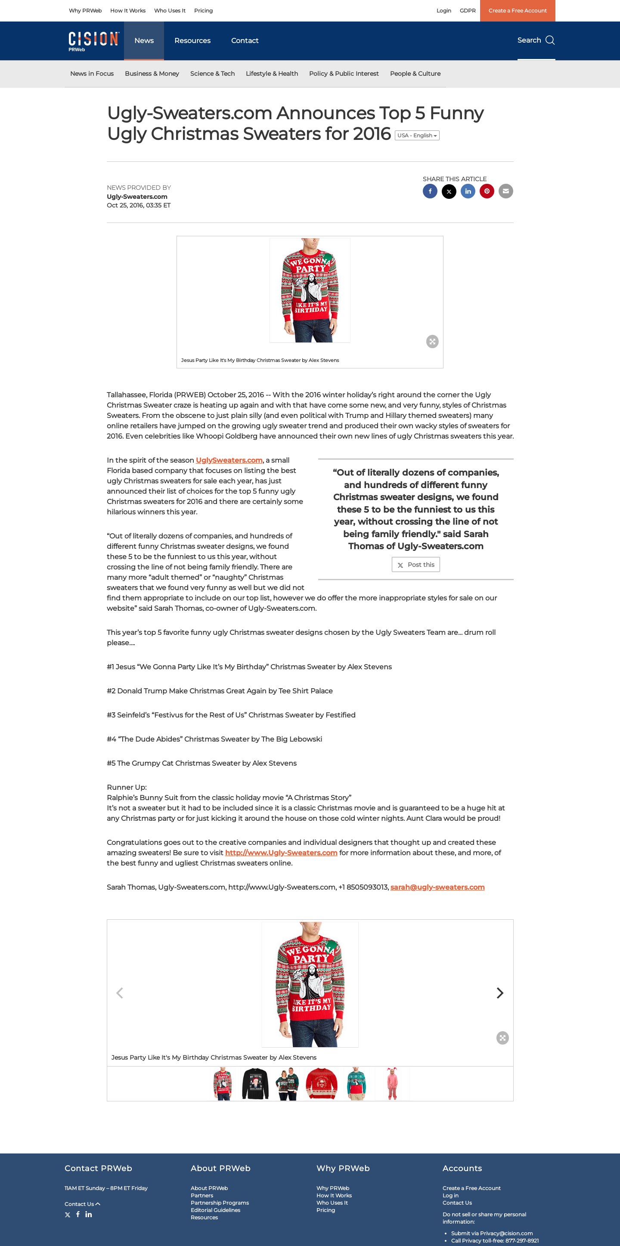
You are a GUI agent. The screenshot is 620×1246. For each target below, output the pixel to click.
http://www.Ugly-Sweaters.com (281, 853)
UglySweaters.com (229, 460)
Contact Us (82, 1204)
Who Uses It (170, 10)
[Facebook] (78, 1214)
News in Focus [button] (92, 73)
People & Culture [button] (415, 73)
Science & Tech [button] (212, 73)
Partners (202, 1195)
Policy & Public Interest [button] (344, 73)
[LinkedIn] (88, 1214)
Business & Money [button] (152, 73)
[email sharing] (506, 192)
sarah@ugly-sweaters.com (438, 887)
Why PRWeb (85, 10)
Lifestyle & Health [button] (272, 73)
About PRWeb (209, 1188)
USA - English (417, 135)
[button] (310, 290)
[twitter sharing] (449, 192)
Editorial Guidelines (215, 1210)
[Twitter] (69, 1214)
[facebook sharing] (430, 192)
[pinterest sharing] (487, 192)
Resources (192, 41)
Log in (451, 1195)
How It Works (128, 10)
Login (444, 10)
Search (536, 40)
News (144, 41)
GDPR (468, 10)
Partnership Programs (220, 1203)
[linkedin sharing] (468, 192)
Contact (245, 41)
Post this (415, 565)
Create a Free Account (518, 10)
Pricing (203, 10)
